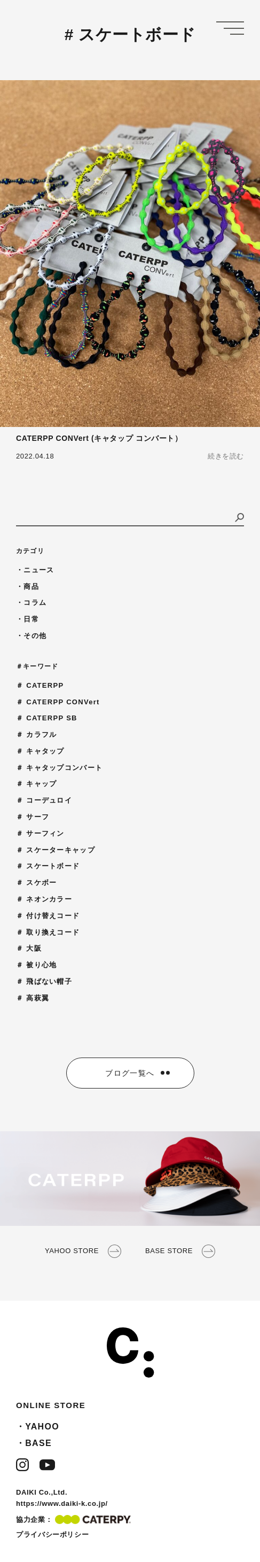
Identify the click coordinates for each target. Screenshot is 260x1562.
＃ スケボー (36, 883)
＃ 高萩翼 (32, 998)
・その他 (31, 636)
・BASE (34, 1443)
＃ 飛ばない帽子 (44, 981)
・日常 (27, 619)
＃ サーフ (32, 817)
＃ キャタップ (40, 751)
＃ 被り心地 (36, 965)
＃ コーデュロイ (44, 800)
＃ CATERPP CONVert (58, 702)
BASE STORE (180, 1251)
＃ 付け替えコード (48, 916)
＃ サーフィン (40, 833)
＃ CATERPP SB (46, 718)
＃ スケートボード (48, 866)
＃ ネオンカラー (44, 899)
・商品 (27, 586)
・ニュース (35, 570)
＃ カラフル (36, 735)
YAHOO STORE (83, 1251)
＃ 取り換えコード (48, 932)
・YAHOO (37, 1427)
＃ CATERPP (40, 685)
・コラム (31, 603)
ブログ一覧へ (129, 1073)
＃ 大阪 (29, 948)
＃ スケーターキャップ (55, 850)
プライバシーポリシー (52, 1534)
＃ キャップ (36, 784)
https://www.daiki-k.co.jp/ (62, 1503)
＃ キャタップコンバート (59, 768)
